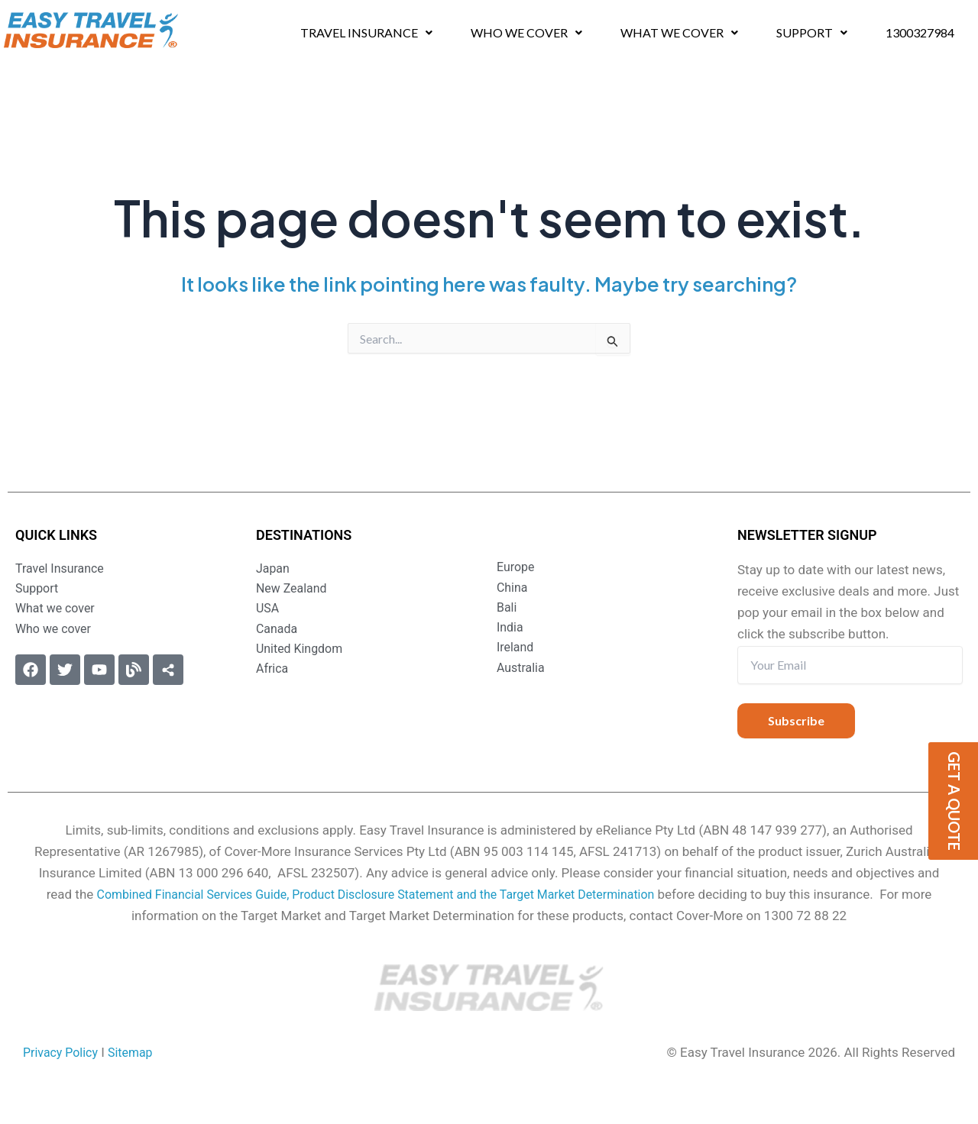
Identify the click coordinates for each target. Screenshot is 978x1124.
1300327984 (924, 32)
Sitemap (137, 1052)
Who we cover (527, 32)
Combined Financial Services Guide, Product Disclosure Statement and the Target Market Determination (375, 894)
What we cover (681, 32)
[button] (366, 32)
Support (815, 32)
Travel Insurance (366, 32)
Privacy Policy (63, 1052)
